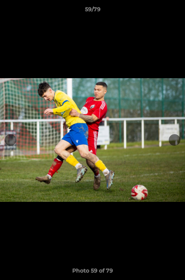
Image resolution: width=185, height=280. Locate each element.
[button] (175, 11)
